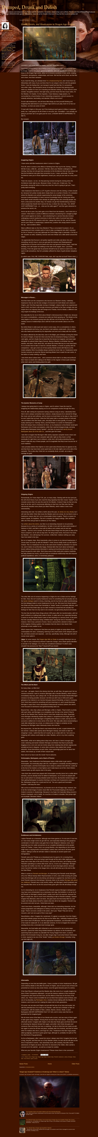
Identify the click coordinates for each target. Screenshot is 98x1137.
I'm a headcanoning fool (54, 81)
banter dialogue (29, 601)
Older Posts (75, 1064)
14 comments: (35, 1054)
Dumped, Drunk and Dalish (29, 7)
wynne (32, 1058)
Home (50, 1064)
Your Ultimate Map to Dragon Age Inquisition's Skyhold (38, 1127)
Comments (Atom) (30, 1067)
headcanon (61, 1057)
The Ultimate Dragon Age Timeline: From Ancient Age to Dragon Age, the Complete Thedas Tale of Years (50, 1119)
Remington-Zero (41, 1000)
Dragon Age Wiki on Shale (47, 639)
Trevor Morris (27, 1058)
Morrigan (70, 1057)
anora (29, 1057)
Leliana (66, 1057)
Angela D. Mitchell (7, 30)
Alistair (26, 1057)
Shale (74, 1057)
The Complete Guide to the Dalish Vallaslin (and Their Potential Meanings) (43, 1111)
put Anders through (58, 937)
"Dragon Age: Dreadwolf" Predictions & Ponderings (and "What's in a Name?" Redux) (44, 1072)
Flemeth (56, 1057)
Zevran (35, 1058)
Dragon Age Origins (42, 1057)
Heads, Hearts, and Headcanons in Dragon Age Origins (48, 24)
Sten (22, 1058)
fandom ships (50, 1057)
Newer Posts (23, 1064)
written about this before (31, 524)
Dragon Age (34, 1057)
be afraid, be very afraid (65, 512)
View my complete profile (7, 67)
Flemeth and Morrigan (40, 873)
